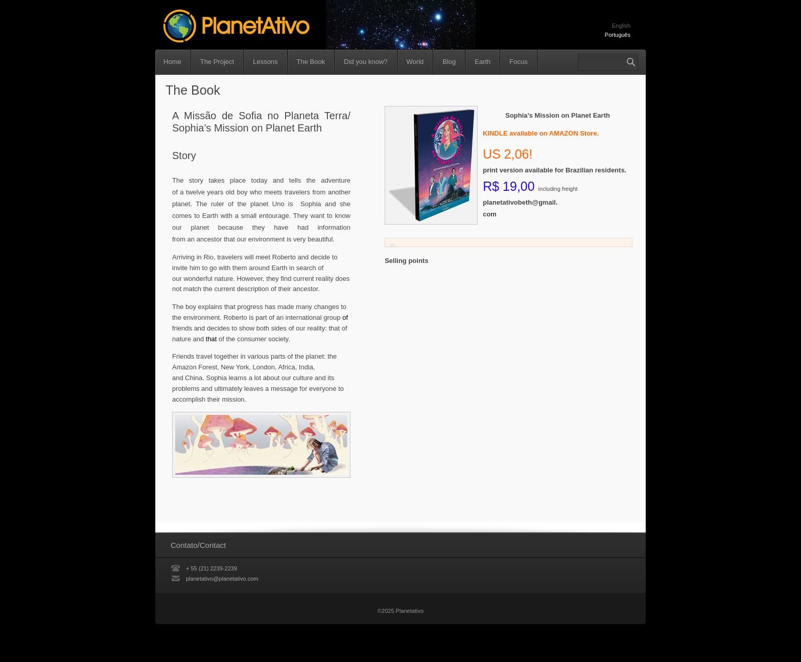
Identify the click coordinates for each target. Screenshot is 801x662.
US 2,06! (507, 154)
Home (172, 61)
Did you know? (365, 61)
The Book (311, 61)
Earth (482, 61)
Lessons (265, 61)
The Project (217, 61)
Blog (449, 61)
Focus (518, 61)
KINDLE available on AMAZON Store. (541, 133)
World (415, 61)
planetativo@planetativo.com (222, 579)
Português (617, 35)
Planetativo (284, 27)
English (621, 26)
